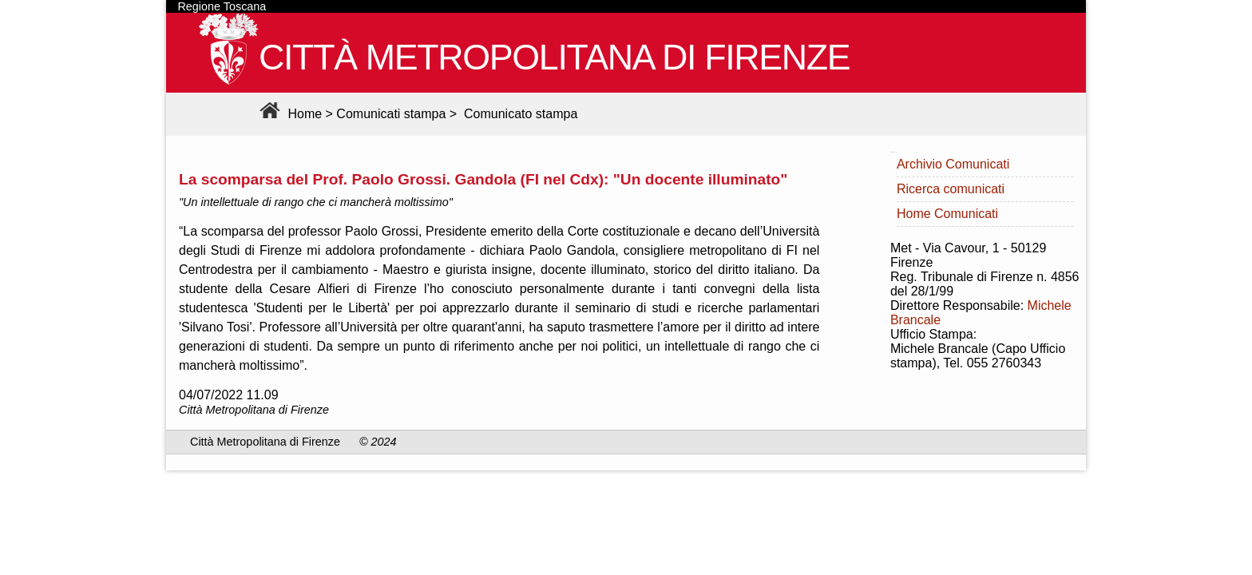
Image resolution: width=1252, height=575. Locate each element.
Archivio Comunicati (953, 164)
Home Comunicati (947, 213)
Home (289, 114)
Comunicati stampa (391, 114)
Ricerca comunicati (950, 189)
